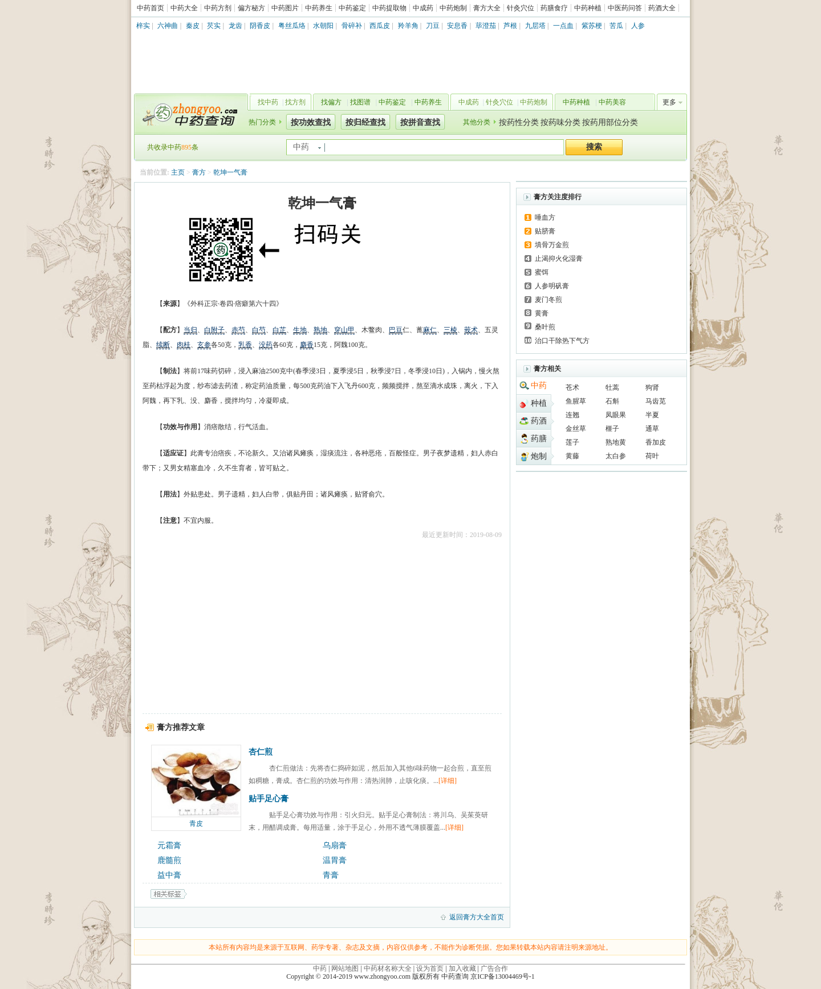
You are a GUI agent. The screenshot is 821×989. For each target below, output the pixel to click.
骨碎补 (352, 26)
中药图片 (285, 8)
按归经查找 (365, 122)
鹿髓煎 (169, 860)
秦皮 (193, 26)
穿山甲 (344, 330)
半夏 (652, 415)
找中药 (268, 102)
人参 (638, 26)
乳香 (245, 345)
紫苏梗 (592, 26)
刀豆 (433, 26)
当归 (190, 330)
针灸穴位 (520, 8)
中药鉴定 (352, 8)
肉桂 (183, 345)
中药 (539, 385)
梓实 (143, 26)
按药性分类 (519, 122)
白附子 (214, 330)
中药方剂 (217, 8)
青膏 (331, 875)
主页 (178, 172)
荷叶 (652, 456)
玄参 (204, 345)
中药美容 (612, 102)
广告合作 (494, 968)
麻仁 (430, 330)
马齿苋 (655, 401)
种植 (539, 403)
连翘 (572, 415)
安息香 (457, 26)
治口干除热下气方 (562, 341)
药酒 (539, 421)
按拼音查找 (420, 122)
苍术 (572, 387)
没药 (266, 345)
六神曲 (167, 26)
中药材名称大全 (388, 968)
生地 (300, 330)
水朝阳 (323, 26)
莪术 (471, 330)
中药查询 (188, 114)
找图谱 (360, 102)
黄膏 (541, 313)
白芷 (279, 330)
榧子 (612, 429)
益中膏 (169, 875)
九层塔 (535, 26)
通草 (652, 429)
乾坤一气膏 (230, 172)
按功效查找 (311, 122)
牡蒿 (612, 387)
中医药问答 (625, 8)
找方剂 (295, 102)
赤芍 (238, 330)
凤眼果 (615, 415)
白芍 (259, 330)
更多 (669, 102)
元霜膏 (169, 845)
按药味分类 (560, 122)
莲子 (572, 442)
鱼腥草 (576, 401)
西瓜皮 (379, 26)
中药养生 (318, 8)
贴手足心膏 (268, 798)
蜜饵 (541, 272)
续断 (163, 345)
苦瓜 (616, 26)
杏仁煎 (261, 752)
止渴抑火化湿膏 (559, 259)
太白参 (615, 456)
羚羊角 (408, 26)
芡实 (214, 26)
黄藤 (572, 456)
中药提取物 (389, 8)
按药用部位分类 (610, 122)
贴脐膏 (545, 231)
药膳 (539, 438)
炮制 (539, 456)
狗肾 (652, 387)
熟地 (320, 330)
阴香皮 (260, 26)
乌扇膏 (335, 845)
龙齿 (235, 26)
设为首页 (430, 968)
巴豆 (396, 330)
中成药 (423, 8)
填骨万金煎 (552, 245)
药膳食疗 (554, 8)
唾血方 (545, 217)
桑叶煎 (545, 327)
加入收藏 (462, 968)
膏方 (199, 172)
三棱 (450, 330)
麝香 (307, 345)
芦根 (510, 26)
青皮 (196, 823)
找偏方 (331, 102)
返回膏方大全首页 (476, 917)
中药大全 (184, 8)
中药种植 (587, 8)
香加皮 (655, 442)
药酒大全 (662, 8)
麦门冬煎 (548, 300)
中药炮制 (453, 8)
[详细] (447, 781)
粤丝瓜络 (292, 26)
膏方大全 (487, 8)
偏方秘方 (251, 8)
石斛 (612, 401)
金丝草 (576, 429)
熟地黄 (615, 442)
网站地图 (345, 968)
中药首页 (150, 8)
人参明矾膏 (552, 286)
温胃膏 (335, 860)
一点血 (563, 26)
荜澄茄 (485, 26)
